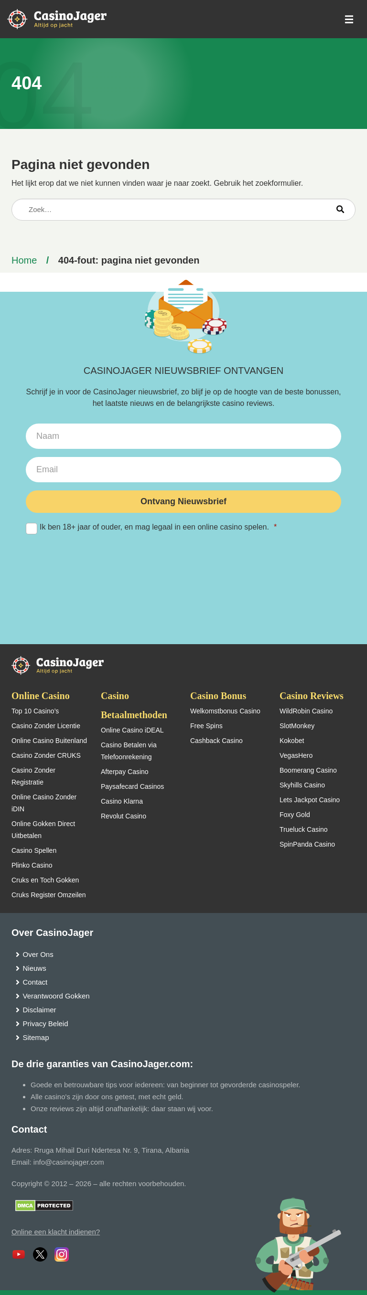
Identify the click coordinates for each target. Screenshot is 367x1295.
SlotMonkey (297, 726)
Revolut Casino (123, 816)
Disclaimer (39, 1010)
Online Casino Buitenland (49, 740)
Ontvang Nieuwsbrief (183, 501)
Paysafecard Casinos (132, 786)
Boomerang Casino (308, 770)
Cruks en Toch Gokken (45, 880)
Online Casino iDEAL (132, 730)
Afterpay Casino (125, 771)
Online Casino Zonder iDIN (43, 803)
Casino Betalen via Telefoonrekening (129, 751)
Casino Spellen (33, 850)
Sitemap (36, 1037)
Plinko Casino (32, 865)
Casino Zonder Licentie (45, 726)
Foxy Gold (295, 814)
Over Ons (38, 954)
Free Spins (206, 726)
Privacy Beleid (45, 1023)
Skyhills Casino (302, 785)
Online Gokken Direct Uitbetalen (43, 829)
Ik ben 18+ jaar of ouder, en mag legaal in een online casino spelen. (183, 527)
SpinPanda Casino (307, 844)
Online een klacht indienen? (55, 1232)
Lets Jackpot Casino (310, 800)
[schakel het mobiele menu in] (348, 19)
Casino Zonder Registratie (33, 776)
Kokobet (292, 740)
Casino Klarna (122, 801)
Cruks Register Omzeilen (48, 895)
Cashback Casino (216, 740)
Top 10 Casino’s (35, 711)
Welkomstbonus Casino (225, 711)
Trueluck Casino (304, 829)
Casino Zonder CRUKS (46, 755)
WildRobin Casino (306, 711)
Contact (35, 982)
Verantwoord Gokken (56, 996)
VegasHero (296, 755)
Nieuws (34, 968)
